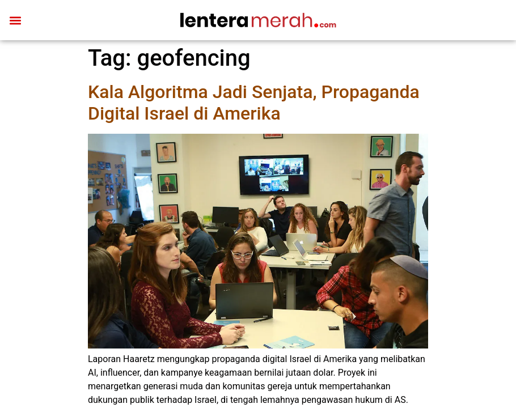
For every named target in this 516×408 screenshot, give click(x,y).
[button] (15, 20)
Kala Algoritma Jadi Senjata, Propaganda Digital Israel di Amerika (254, 102)
